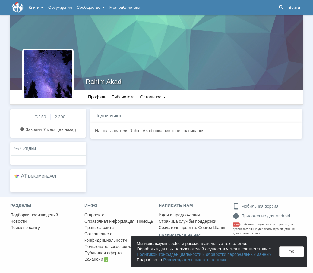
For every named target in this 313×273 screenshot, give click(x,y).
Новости (18, 221)
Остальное (153, 97)
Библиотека (123, 97)
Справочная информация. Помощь (118, 221)
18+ (236, 224)
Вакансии (96, 259)
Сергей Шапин (212, 227)
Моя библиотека (124, 7)
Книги (36, 7)
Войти (294, 7)
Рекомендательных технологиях (194, 259)
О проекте (94, 215)
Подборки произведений (34, 215)
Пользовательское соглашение (114, 246)
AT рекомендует (39, 175)
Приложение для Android (261, 216)
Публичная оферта (103, 252)
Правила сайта (99, 227)
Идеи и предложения (179, 215)
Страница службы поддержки (187, 221)
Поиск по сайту (25, 227)
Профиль (97, 97)
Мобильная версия (255, 206)
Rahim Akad (104, 81)
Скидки (28, 148)
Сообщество (91, 7)
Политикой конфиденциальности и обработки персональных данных (204, 254)
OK (292, 251)
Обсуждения (60, 7)
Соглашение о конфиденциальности (105, 237)
